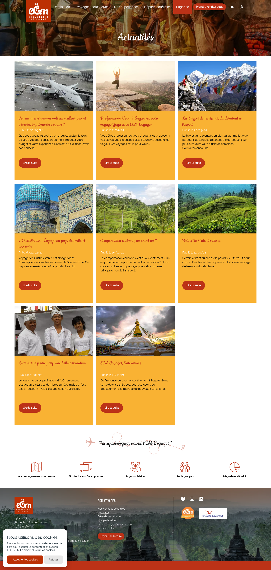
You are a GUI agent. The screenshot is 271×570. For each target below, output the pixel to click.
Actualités (103, 512)
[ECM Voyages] (38, 11)
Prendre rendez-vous (209, 6)
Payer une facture (111, 536)
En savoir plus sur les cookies (37, 550)
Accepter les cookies (25, 559)
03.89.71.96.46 (23, 526)
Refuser (53, 559)
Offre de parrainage (109, 516)
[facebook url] (183, 499)
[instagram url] (192, 499)
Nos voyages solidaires (111, 508)
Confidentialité (106, 528)
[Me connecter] (241, 7)
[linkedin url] (201, 499)
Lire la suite (30, 163)
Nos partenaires (107, 520)
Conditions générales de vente (116, 524)
